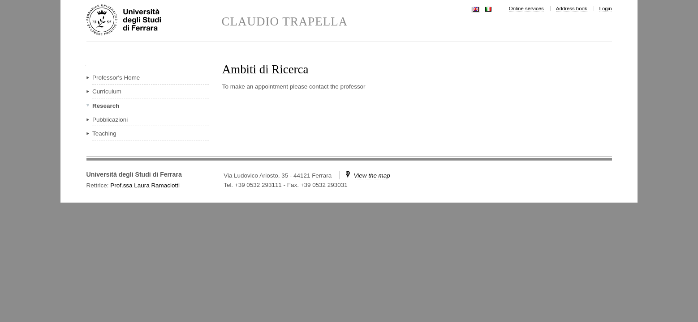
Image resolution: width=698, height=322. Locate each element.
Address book (571, 8)
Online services (526, 8)
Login (605, 8)
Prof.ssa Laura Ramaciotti (145, 185)
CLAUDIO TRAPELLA (285, 22)
